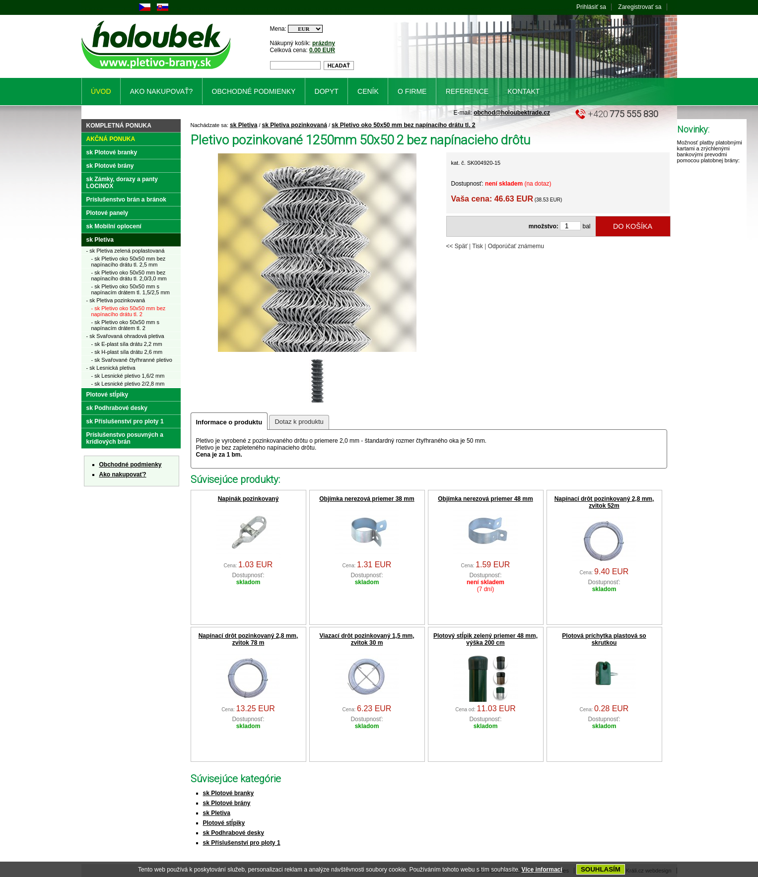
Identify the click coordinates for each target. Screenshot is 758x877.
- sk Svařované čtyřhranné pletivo (131, 360)
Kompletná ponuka (118, 125)
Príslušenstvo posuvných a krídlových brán (124, 438)
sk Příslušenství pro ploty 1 (241, 842)
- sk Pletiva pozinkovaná (115, 300)
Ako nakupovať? (122, 474)
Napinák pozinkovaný (248, 498)
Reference (467, 91)
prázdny (323, 43)
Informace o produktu (229, 422)
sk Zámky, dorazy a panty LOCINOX (122, 183)
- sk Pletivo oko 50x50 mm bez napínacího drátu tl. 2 (128, 311)
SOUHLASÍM (600, 869)
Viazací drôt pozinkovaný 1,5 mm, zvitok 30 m (366, 639)
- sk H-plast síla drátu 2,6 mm (127, 352)
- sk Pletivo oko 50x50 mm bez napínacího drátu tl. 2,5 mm (128, 262)
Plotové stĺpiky (224, 822)
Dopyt (327, 91)
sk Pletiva (243, 125)
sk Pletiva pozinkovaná (294, 125)
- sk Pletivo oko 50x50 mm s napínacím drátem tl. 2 (125, 325)
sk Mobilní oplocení (113, 226)
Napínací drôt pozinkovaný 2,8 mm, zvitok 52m (604, 502)
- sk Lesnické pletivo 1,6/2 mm (128, 376)
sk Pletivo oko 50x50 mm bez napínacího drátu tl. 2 (403, 125)
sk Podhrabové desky (233, 832)
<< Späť (457, 246)
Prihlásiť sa (591, 6)
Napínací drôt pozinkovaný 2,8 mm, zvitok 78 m (248, 639)
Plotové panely (107, 212)
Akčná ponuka (111, 138)
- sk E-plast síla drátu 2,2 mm (126, 344)
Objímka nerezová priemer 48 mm (485, 498)
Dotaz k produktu (299, 421)
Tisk (477, 246)
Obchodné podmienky (130, 464)
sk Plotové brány (227, 803)
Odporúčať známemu (516, 246)
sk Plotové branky (228, 793)
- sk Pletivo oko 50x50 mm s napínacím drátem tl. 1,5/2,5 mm (130, 289)
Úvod (101, 91)
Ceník (368, 91)
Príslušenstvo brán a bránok (126, 199)
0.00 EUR (322, 50)
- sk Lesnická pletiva (111, 368)
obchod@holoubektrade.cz (512, 112)
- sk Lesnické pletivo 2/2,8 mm (128, 384)
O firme (412, 91)
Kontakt (523, 91)
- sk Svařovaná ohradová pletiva (125, 336)
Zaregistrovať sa (639, 6)
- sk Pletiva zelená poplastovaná (125, 251)
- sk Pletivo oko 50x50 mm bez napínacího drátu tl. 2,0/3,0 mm (129, 275)
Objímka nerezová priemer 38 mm (366, 498)
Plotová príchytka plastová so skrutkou (604, 639)
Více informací (542, 869)
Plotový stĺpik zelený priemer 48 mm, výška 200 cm (485, 639)
